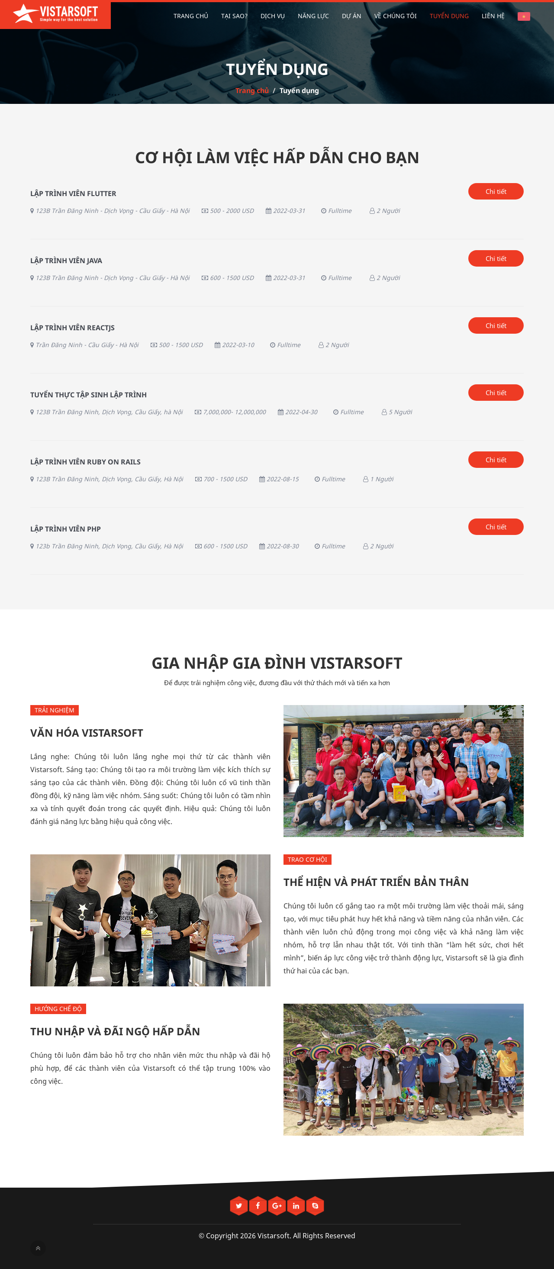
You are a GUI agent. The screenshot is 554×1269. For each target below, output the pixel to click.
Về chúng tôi (395, 16)
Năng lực (313, 16)
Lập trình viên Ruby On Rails (85, 462)
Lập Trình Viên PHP (65, 529)
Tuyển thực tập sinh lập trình (88, 394)
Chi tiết (496, 191)
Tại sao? (234, 16)
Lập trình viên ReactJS (72, 327)
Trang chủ (191, 16)
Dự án (351, 16)
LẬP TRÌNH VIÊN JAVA (66, 260)
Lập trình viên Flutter (73, 193)
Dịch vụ (273, 16)
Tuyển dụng (449, 16)
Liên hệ (493, 16)
